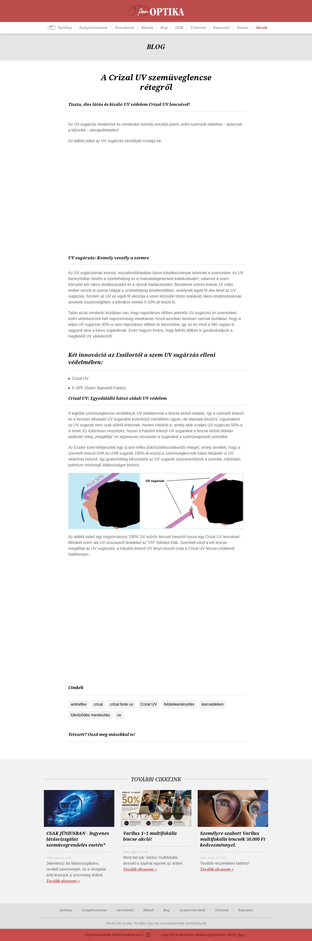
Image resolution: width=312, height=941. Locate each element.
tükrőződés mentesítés (90, 715)
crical (98, 704)
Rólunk (147, 28)
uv (119, 715)
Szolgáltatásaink (93, 28)
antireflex (79, 704)
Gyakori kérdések (192, 910)
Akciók (261, 28)
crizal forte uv (121, 704)
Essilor (243, 28)
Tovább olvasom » (63, 881)
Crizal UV (148, 704)
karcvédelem (213, 704)
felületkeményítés (179, 704)
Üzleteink (198, 28)
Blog (164, 28)
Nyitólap (65, 28)
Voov (240, 935)
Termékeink (124, 28)
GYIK (179, 28)
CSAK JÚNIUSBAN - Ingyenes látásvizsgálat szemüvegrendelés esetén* (77, 839)
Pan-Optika (156, 10)
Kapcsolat (221, 28)
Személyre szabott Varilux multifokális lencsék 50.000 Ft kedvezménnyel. (232, 839)
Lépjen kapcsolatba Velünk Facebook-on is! (114, 935)
